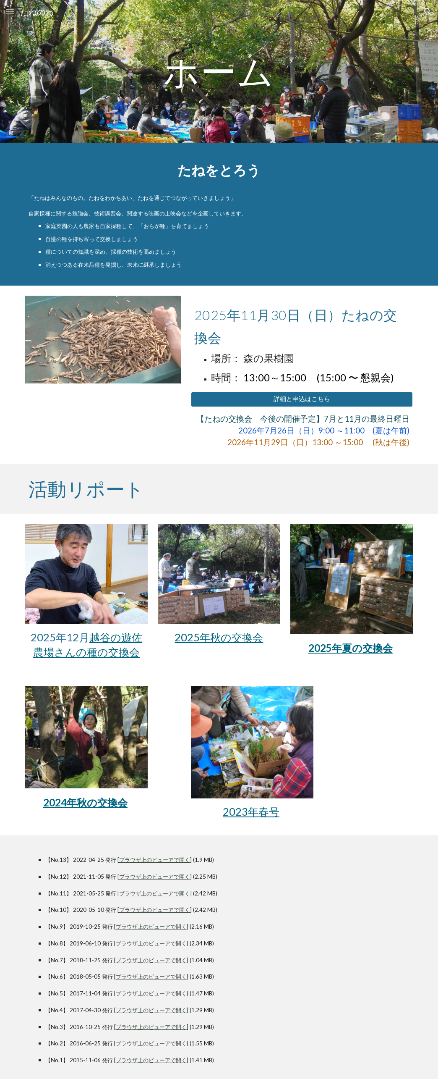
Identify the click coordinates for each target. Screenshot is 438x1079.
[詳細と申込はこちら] (301, 399)
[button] (10, 11)
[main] (219, 71)
